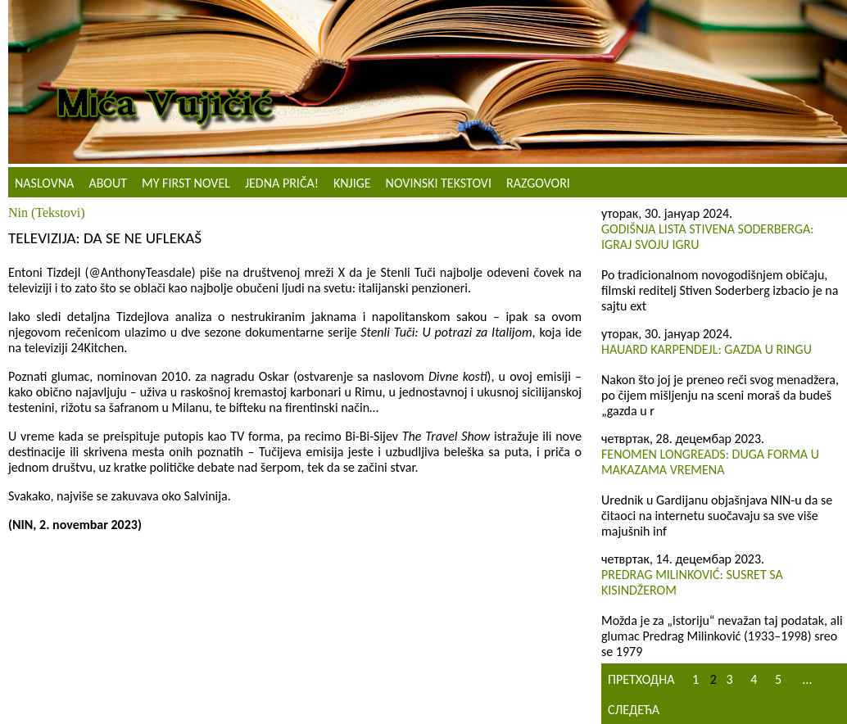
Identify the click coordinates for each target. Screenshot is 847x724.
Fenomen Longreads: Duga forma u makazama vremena (710, 461)
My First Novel (186, 183)
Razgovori (538, 183)
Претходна (641, 679)
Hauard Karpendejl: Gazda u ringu (706, 349)
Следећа (633, 709)
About (107, 183)
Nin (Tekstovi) (46, 212)
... (807, 679)
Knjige (352, 183)
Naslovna (44, 183)
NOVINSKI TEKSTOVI (438, 183)
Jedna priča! (282, 183)
